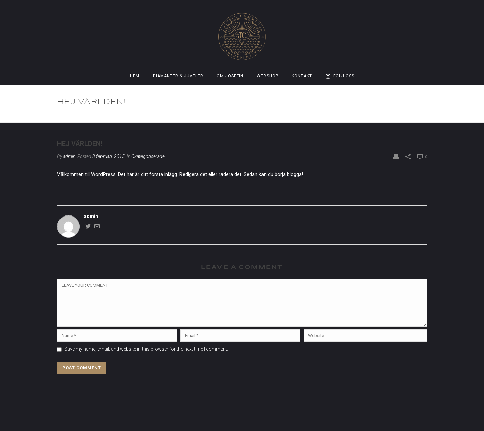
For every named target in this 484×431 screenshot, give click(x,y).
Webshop (267, 76)
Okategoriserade (373, 116)
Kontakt (302, 76)
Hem (134, 76)
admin (69, 156)
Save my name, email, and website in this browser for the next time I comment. (146, 349)
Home (344, 116)
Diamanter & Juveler (178, 76)
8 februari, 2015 (108, 156)
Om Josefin (230, 76)
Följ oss (339, 76)
